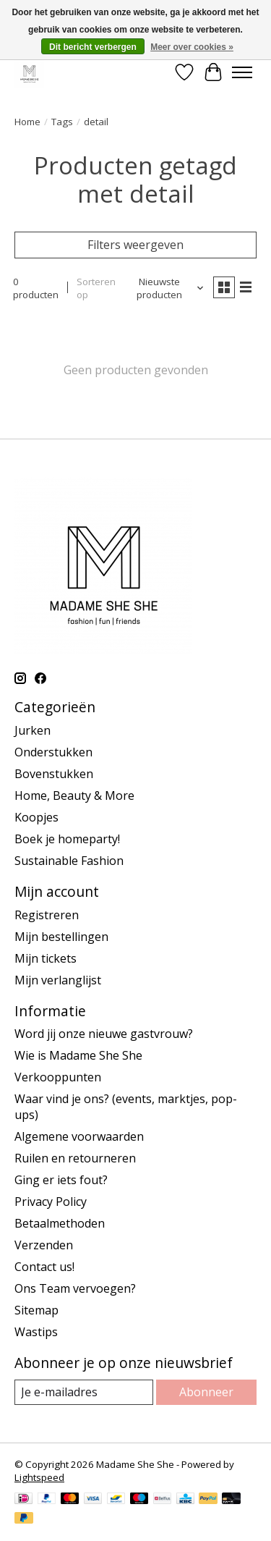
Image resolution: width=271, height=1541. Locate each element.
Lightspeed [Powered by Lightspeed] (39, 1477)
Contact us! (44, 1267)
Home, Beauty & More (74, 795)
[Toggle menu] (242, 72)
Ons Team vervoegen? (75, 1288)
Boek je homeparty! (67, 839)
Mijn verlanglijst (57, 980)
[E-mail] (83, 1392)
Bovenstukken (53, 774)
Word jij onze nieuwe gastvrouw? (103, 1034)
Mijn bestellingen (61, 937)
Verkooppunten (57, 1077)
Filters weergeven (135, 245)
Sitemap (36, 1310)
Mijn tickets (45, 958)
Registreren (46, 915)
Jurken (32, 730)
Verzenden (43, 1245)
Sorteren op (96, 288)
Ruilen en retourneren (75, 1158)
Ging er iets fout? (61, 1180)
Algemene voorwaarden (79, 1136)
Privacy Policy (50, 1201)
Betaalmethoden (59, 1223)
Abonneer (206, 1392)
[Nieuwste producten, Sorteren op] (165, 288)
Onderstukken (53, 752)
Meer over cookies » (191, 47)
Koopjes (36, 817)
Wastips (36, 1332)
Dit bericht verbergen (93, 47)
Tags (62, 121)
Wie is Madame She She (78, 1055)
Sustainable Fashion (69, 861)
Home (27, 121)
